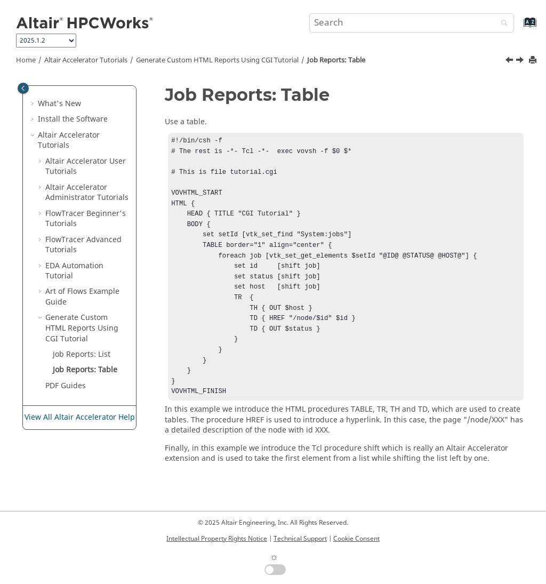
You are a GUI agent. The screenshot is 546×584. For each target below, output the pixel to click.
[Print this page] (533, 60)
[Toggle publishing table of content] (23, 88)
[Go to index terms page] (519, 27)
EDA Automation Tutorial (74, 271)
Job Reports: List (81, 354)
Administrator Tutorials (87, 193)
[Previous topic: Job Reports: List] (510, 61)
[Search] (502, 23)
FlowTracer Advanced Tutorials (83, 245)
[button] (33, 104)
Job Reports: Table (336, 60)
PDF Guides (65, 385)
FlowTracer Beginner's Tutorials (85, 219)
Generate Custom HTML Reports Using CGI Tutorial (217, 60)
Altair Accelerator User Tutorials (85, 167)
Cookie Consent (356, 538)
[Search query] (411, 23)
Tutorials (85, 60)
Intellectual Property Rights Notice (216, 538)
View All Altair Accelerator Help (80, 417)
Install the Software (73, 119)
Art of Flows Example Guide (82, 297)
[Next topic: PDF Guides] (521, 61)
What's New (59, 103)
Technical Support (300, 538)
